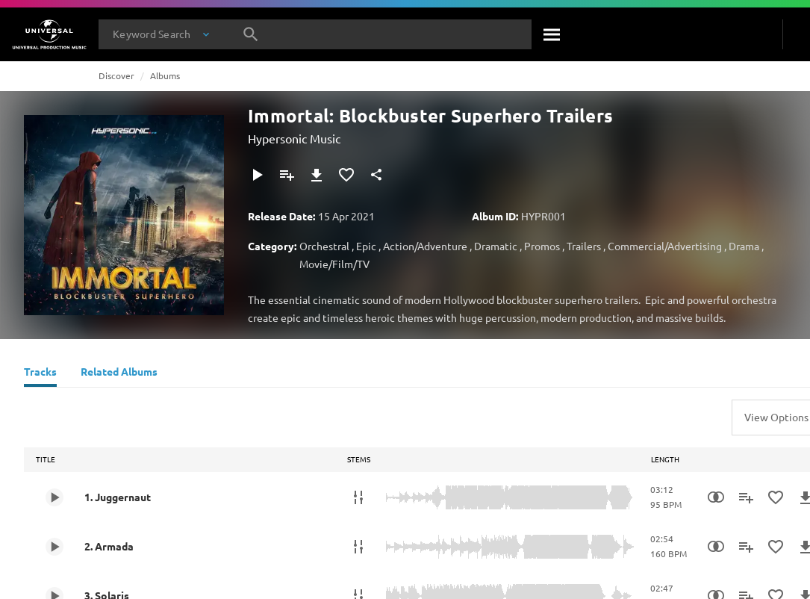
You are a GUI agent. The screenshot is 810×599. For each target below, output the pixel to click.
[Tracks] (40, 373)
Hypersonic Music (294, 138)
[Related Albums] (119, 373)
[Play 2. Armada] (54, 547)
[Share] (376, 175)
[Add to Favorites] (346, 175)
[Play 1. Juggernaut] (54, 497)
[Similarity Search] (716, 497)
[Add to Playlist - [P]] (287, 175)
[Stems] (358, 497)
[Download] (316, 175)
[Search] (552, 34)
